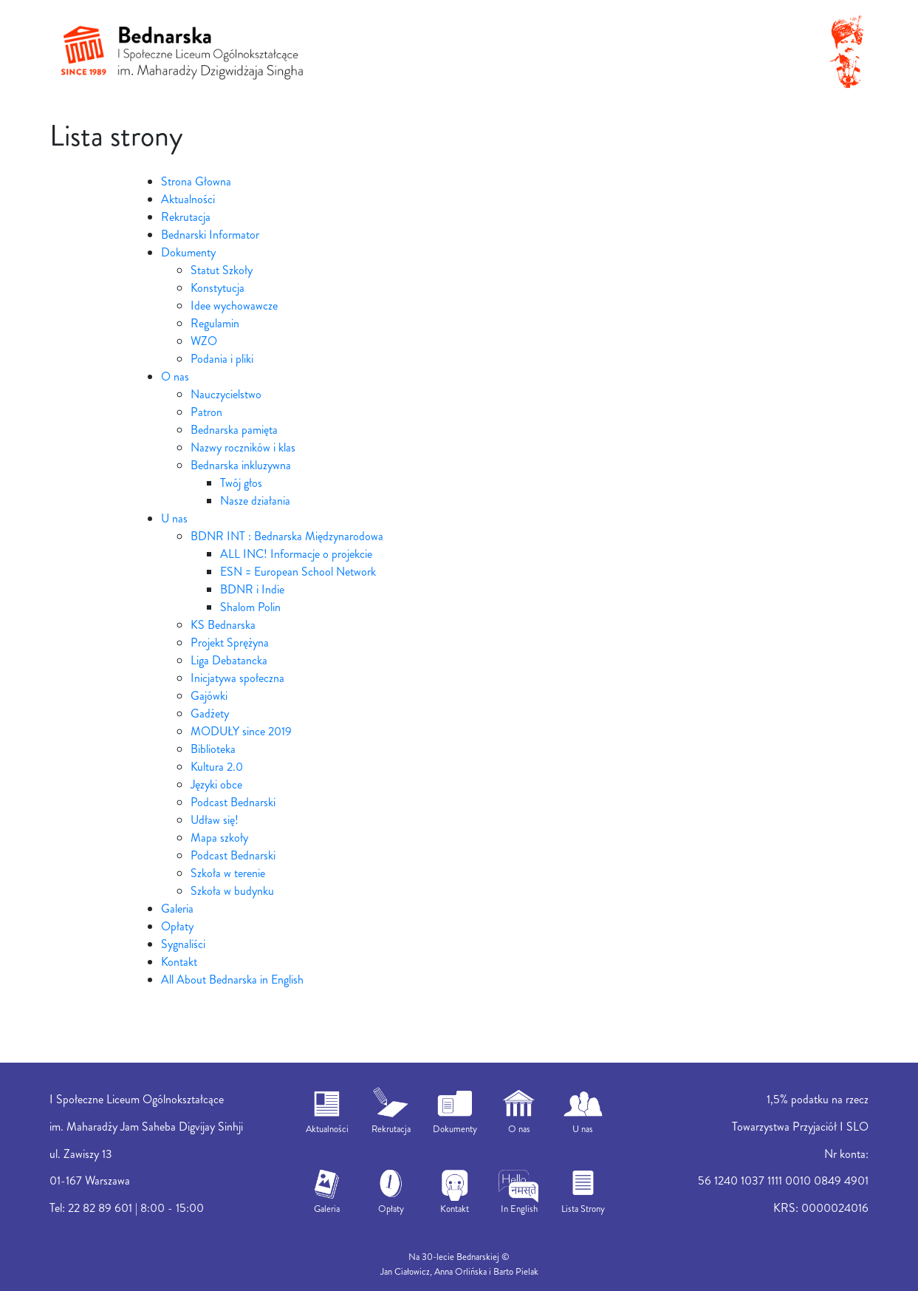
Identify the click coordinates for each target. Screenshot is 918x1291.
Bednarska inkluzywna (241, 465)
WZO (204, 341)
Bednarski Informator (210, 234)
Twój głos (241, 482)
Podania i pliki (222, 358)
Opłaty (177, 926)
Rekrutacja (185, 216)
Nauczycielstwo (226, 394)
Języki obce (216, 784)
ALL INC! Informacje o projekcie (296, 553)
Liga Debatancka (229, 660)
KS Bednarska (223, 624)
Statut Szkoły (222, 270)
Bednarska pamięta (234, 429)
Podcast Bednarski (233, 802)
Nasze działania (255, 500)
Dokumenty (188, 252)
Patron (206, 411)
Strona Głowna (196, 181)
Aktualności (188, 199)
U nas (174, 518)
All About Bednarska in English (232, 979)
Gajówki (209, 695)
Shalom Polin (250, 607)
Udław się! (215, 819)
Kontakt (179, 961)
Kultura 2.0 (217, 766)
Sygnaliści (183, 944)
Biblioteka (213, 748)
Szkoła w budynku (232, 890)
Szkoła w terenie (228, 873)
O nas (175, 376)
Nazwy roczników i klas (243, 447)
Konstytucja (217, 287)
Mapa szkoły (219, 837)
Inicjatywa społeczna (237, 678)
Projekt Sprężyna (230, 642)
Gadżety (210, 713)
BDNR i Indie (252, 589)
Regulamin (215, 323)
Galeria (177, 908)
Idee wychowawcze (234, 305)
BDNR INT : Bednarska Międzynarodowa (287, 536)
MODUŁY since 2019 (241, 731)
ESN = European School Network (298, 571)
